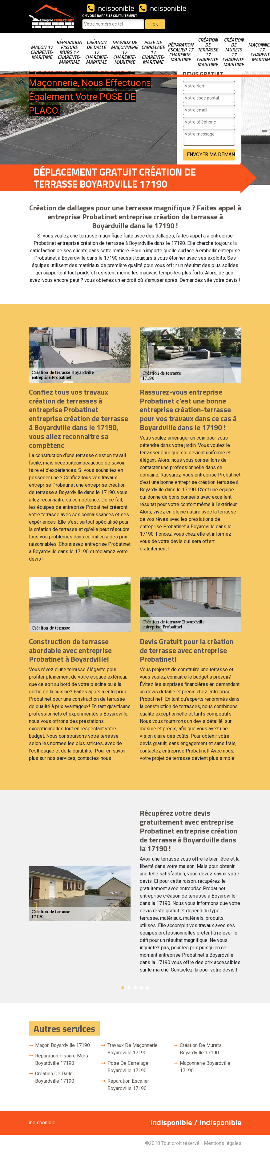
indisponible (110, 8)
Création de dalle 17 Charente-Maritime (96, 52)
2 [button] (129, 987)
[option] (135, 894)
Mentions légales (222, 1143)
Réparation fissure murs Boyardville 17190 (61, 1059)
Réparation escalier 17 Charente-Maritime (180, 52)
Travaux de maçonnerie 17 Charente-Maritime (124, 52)
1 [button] (122, 987)
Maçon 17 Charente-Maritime (41, 52)
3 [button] (135, 987)
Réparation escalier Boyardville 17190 (128, 1084)
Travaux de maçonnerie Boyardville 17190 (132, 1049)
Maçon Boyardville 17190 (62, 1045)
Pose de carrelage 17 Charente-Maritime (153, 52)
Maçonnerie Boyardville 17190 (205, 1066)
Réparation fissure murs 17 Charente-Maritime (69, 52)
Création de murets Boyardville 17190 (201, 1049)
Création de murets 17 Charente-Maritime (233, 52)
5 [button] (147, 987)
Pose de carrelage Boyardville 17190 (127, 1066)
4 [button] (141, 987)
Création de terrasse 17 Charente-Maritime (207, 52)
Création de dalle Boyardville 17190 (54, 1077)
